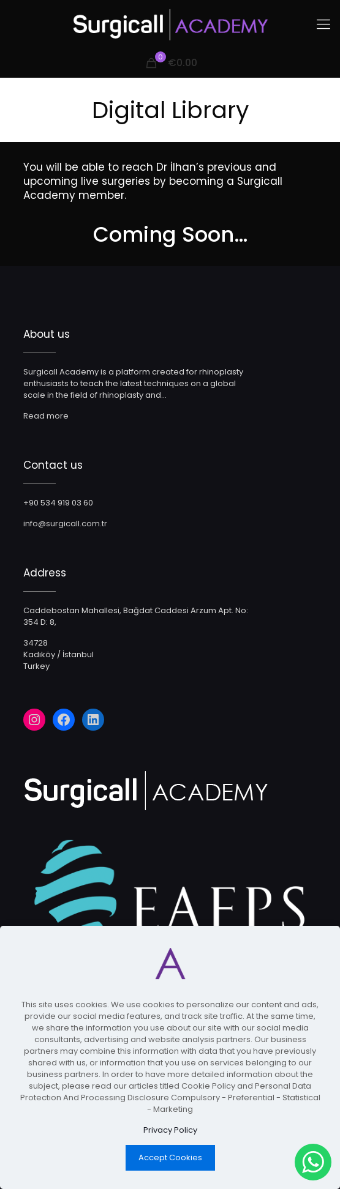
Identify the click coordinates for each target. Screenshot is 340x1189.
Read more (46, 416)
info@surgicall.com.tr (65, 523)
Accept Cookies (170, 1157)
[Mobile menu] (323, 24)
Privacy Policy (170, 1130)
